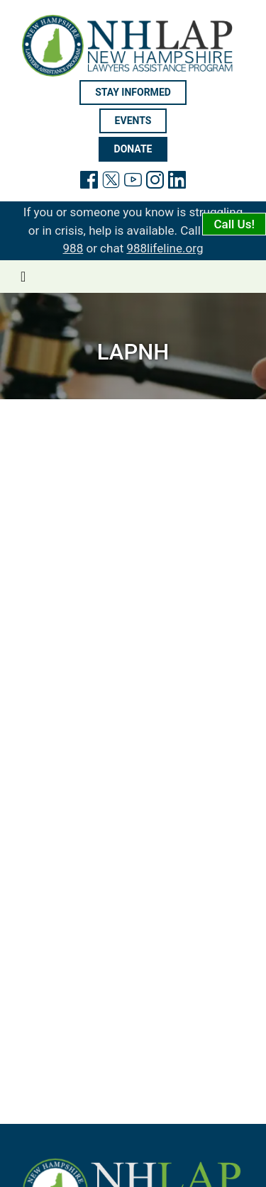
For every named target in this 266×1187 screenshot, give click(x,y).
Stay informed (133, 92)
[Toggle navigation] (23, 276)
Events (133, 120)
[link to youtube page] (133, 182)
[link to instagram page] (155, 182)
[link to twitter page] (111, 182)
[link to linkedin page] (177, 182)
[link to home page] (133, 45)
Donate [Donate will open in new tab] (133, 149)
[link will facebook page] (89, 182)
